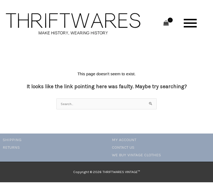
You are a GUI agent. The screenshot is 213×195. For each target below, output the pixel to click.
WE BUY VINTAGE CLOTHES (136, 154)
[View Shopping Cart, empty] (166, 23)
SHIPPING (12, 139)
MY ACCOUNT (124, 139)
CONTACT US (123, 147)
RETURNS (11, 147)
